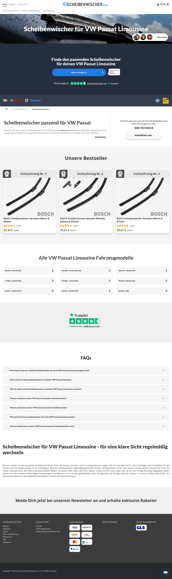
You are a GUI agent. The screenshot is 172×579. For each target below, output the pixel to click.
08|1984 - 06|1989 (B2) (13, 271)
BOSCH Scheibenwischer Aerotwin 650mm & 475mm (139, 220)
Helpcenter (22, 4)
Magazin (12, 4)
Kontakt (39, 526)
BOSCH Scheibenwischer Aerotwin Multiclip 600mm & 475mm (82, 220)
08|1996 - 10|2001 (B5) (127, 271)
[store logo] (86, 4)
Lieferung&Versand (43, 529)
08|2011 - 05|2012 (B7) (13, 291)
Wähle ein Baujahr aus (79, 72)
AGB (4, 539)
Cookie (5, 531)
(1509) (18, 226)
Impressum (7, 542)
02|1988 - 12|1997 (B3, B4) (71, 271)
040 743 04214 (144, 127)
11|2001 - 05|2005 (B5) (13, 281)
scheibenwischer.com (66, 130)
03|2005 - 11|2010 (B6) (70, 281)
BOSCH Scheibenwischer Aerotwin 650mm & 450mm (26, 220)
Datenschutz (7, 537)
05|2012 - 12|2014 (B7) (70, 291)
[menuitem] (11, 10)
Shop (5, 4)
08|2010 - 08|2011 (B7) (127, 281)
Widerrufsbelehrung (10, 534)
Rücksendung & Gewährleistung (48, 531)
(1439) (75, 226)
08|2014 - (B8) (124, 291)
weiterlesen (100, 137)
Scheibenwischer (20, 109)
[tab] (86, 370)
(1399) (132, 226)
